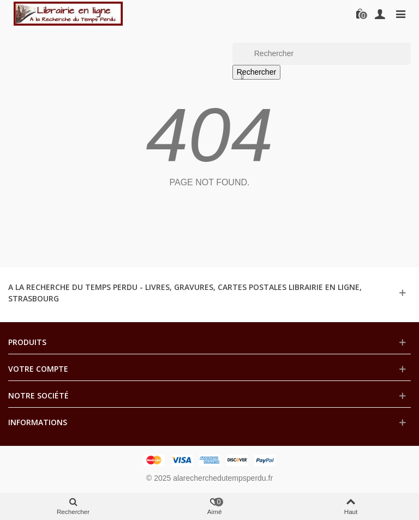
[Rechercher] (321, 54)
